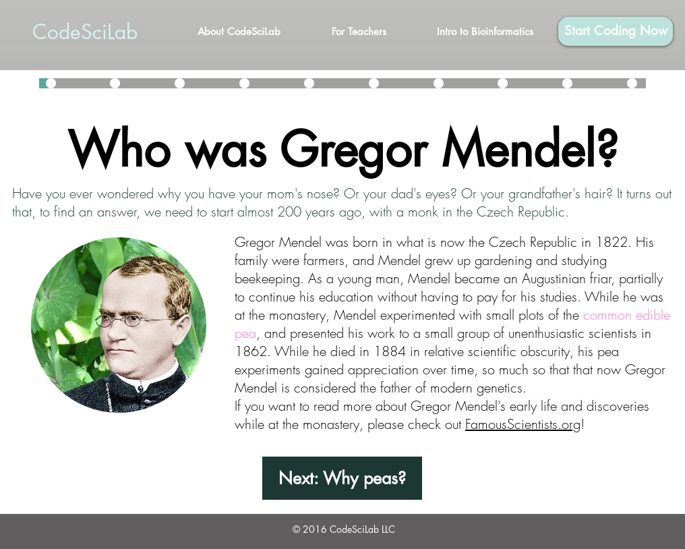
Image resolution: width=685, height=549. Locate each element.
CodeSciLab (85, 31)
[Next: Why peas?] (342, 478)
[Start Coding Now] (615, 31)
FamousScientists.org (522, 424)
